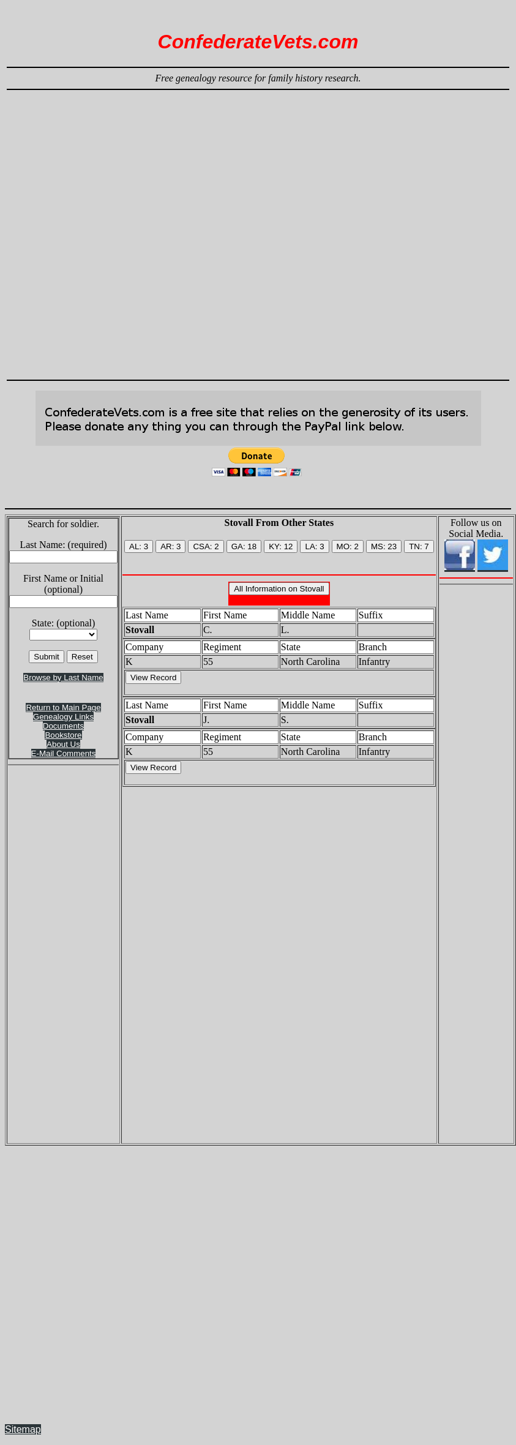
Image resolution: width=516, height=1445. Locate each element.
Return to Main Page (63, 707)
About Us (63, 744)
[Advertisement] (163, 229)
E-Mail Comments (63, 753)
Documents (63, 725)
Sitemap (23, 1429)
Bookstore (63, 735)
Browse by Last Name (63, 677)
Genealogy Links (63, 716)
